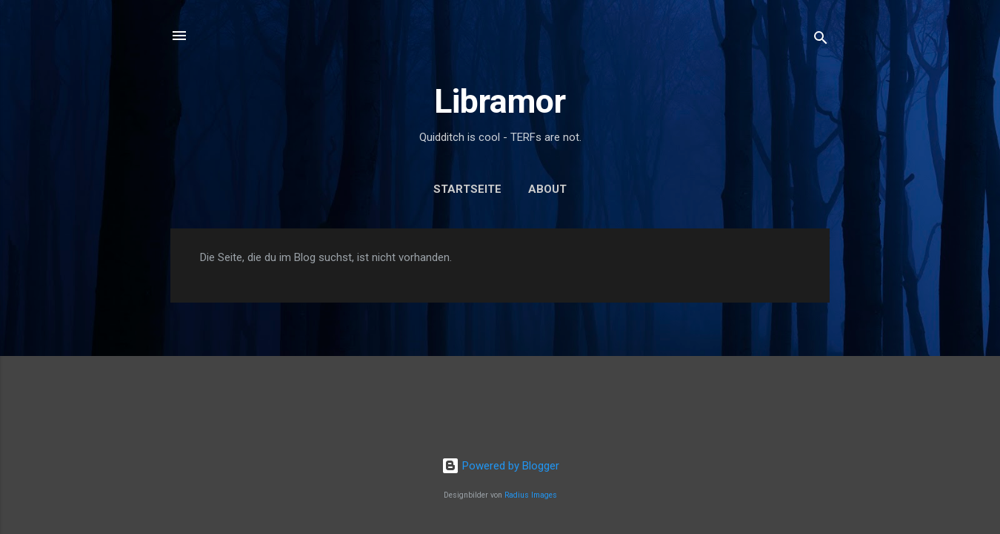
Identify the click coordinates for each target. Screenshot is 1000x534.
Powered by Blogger (500, 465)
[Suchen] (821, 40)
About (547, 189)
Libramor (500, 101)
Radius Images (530, 495)
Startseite (467, 189)
